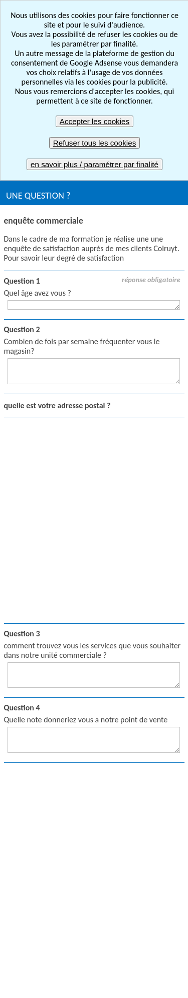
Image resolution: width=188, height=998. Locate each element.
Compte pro (121, 797)
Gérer (111, 781)
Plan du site (109, 967)
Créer (110, 733)
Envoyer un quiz (33, 848)
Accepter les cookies (94, 121)
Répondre (117, 749)
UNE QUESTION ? (38, 195)
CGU (39, 967)
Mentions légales (153, 949)
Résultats (116, 765)
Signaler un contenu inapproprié (59, 949)
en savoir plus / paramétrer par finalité (94, 164)
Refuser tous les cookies (94, 143)
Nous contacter (94, 986)
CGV (68, 967)
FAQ (149, 967)
